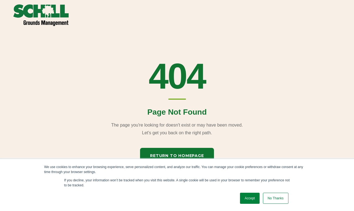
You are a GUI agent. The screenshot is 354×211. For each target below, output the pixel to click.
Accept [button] (250, 198)
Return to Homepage (177, 155)
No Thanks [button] (276, 198)
